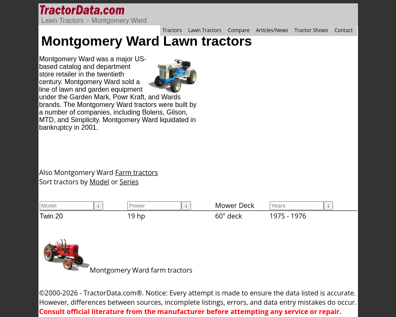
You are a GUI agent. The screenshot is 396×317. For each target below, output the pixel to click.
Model (99, 181)
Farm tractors (136, 172)
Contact (343, 30)
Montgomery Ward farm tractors (116, 270)
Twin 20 (51, 216)
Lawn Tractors (62, 20)
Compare (239, 30)
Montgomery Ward (119, 20)
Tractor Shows (311, 30)
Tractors (172, 30)
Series (129, 181)
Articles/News (272, 30)
